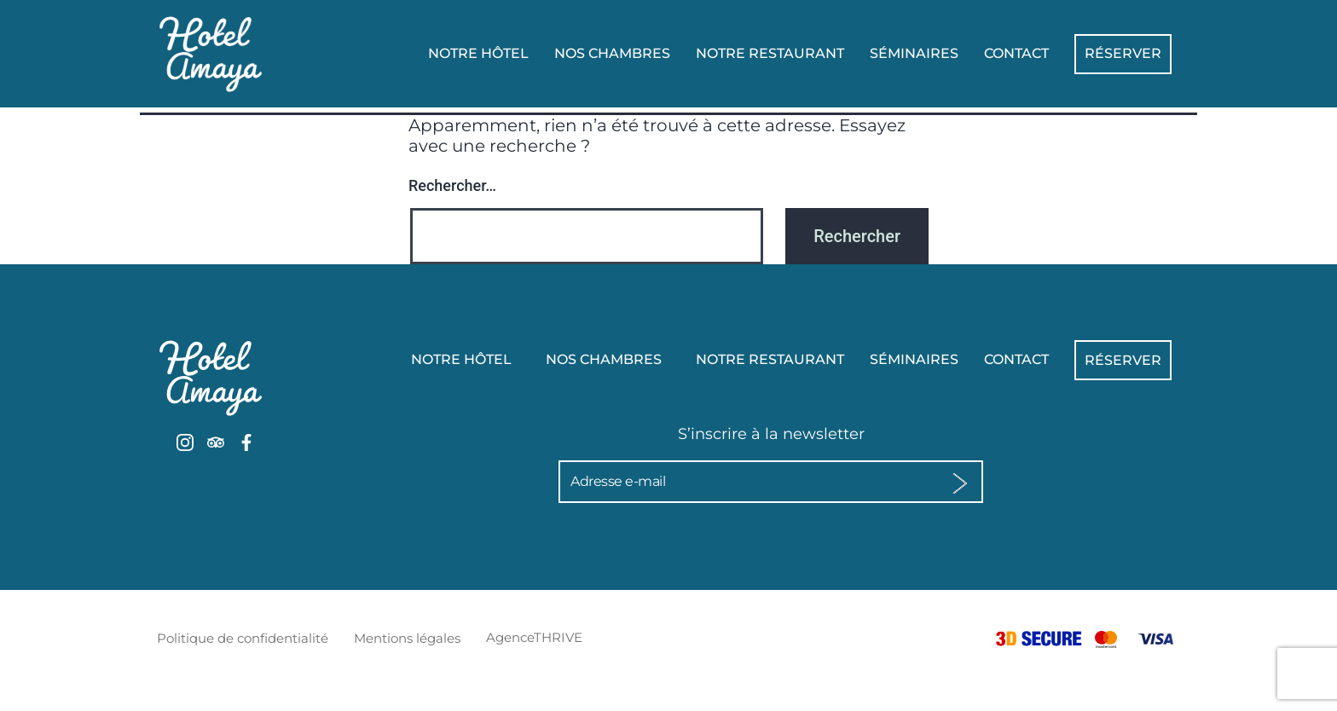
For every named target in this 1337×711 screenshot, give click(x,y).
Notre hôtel (478, 53)
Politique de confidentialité (242, 638)
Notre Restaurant (770, 53)
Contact (1016, 53)
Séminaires (914, 53)
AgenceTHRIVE (534, 637)
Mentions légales (407, 638)
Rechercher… (452, 185)
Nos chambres (612, 53)
